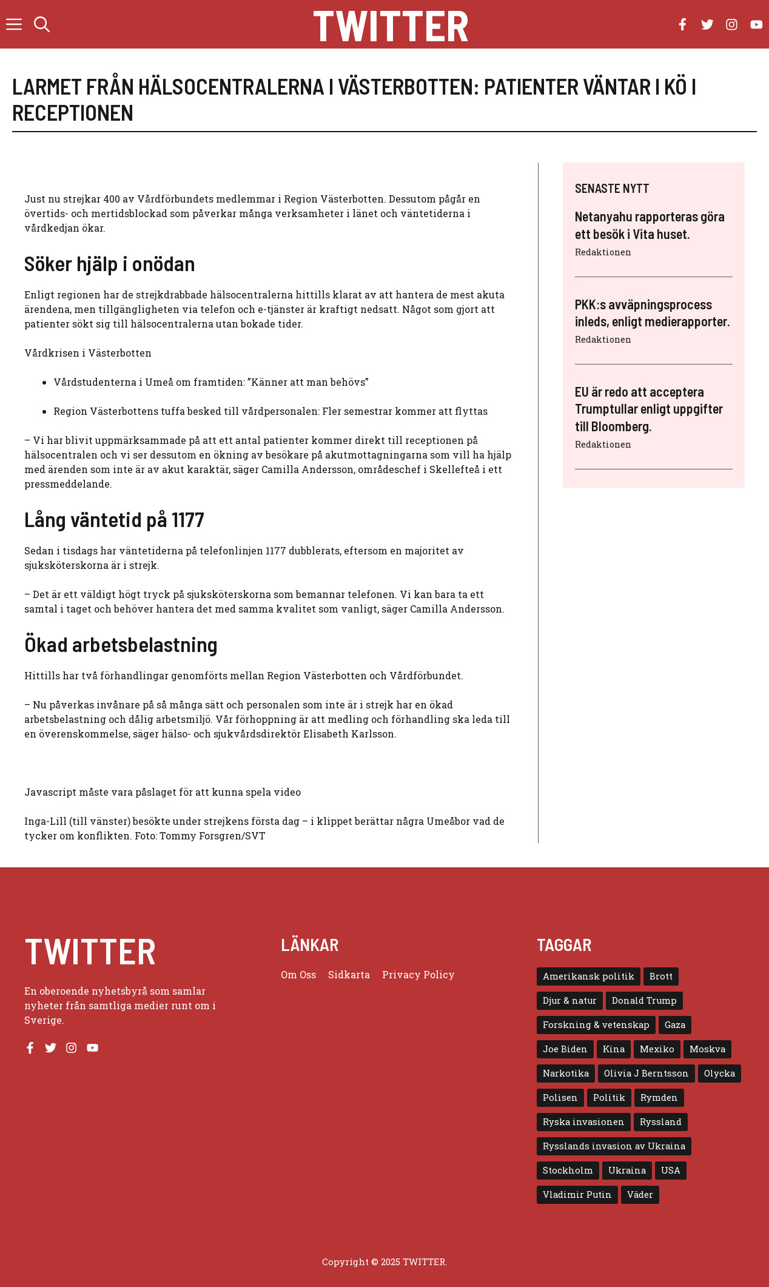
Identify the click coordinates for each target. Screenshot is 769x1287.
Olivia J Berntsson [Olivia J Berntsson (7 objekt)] (646, 1073)
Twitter (390, 24)
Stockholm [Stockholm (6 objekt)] (568, 1170)
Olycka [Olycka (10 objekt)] (719, 1073)
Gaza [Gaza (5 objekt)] (675, 1024)
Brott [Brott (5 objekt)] (661, 976)
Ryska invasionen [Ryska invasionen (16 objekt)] (584, 1121)
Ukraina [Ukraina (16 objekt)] (627, 1170)
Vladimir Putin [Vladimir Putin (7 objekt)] (577, 1194)
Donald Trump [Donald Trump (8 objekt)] (644, 1000)
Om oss (298, 974)
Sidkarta (349, 974)
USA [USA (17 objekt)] (670, 1170)
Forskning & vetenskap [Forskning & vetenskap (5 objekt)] (596, 1024)
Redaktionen (603, 252)
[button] (42, 24)
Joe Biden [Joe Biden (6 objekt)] (565, 1049)
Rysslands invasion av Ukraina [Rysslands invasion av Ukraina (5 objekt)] (614, 1146)
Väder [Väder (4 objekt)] (640, 1194)
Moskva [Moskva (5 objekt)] (707, 1049)
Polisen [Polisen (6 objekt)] (560, 1097)
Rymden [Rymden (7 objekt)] (659, 1097)
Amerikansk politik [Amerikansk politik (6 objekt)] (588, 976)
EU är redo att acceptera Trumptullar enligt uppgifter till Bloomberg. (649, 408)
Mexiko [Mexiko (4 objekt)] (657, 1049)
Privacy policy (418, 974)
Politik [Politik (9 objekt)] (609, 1097)
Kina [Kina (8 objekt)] (614, 1049)
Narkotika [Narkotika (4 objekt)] (566, 1073)
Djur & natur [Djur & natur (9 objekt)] (570, 1000)
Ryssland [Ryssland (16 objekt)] (661, 1121)
